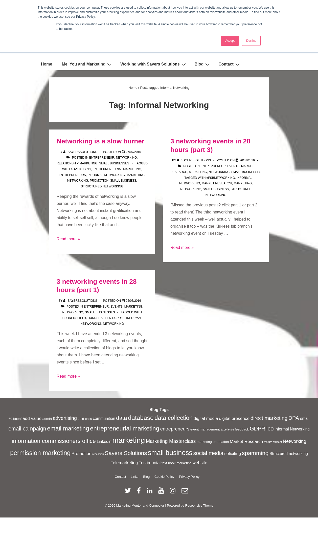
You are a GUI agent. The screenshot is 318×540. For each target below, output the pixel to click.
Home (46, 64)
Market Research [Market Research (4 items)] (246, 441)
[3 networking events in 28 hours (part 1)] (133, 301)
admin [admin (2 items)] (47, 419)
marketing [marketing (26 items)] (128, 440)
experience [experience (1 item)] (227, 429)
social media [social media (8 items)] (208, 453)
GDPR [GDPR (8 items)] (257, 429)
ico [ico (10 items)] (270, 428)
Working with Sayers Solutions (153, 64)
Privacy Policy (189, 477)
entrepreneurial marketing (117, 169)
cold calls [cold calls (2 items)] (85, 419)
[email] (185, 492)
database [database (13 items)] (141, 417)
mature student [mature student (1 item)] (273, 441)
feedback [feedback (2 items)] (242, 429)
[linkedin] (151, 492)
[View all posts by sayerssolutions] (80, 152)
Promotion (99, 180)
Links (134, 477)
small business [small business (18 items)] (170, 453)
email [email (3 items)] (304, 418)
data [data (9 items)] (121, 418)
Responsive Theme (199, 505)
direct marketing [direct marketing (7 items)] (269, 418)
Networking (126, 157)
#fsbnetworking (221, 178)
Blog (203, 64)
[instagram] (174, 492)
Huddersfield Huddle (106, 318)
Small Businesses (114, 163)
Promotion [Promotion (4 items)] (82, 453)
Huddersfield (74, 318)
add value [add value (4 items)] (31, 418)
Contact (229, 64)
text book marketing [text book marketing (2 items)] (177, 463)
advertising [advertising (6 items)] (65, 418)
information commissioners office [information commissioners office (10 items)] (54, 441)
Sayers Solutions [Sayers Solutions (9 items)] (126, 453)
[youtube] (162, 492)
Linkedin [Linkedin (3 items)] (104, 441)
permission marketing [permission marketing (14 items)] (40, 452)
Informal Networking (106, 175)
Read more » (68, 239)
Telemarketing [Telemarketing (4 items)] (124, 462)
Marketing (198, 172)
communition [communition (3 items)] (104, 418)
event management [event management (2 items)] (205, 429)
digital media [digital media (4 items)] (206, 418)
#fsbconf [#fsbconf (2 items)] (15, 419)
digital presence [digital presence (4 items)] (234, 418)
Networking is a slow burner (100, 141)
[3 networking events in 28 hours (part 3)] (247, 160)
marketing (136, 175)
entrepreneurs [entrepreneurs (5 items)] (175, 428)
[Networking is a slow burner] (133, 152)
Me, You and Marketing (87, 64)
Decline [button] (251, 40)
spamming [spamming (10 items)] (255, 453)
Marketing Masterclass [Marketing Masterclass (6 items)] (171, 441)
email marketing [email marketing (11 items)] (68, 428)
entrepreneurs (72, 175)
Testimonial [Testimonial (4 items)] (150, 462)
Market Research (217, 183)
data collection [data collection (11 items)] (173, 418)
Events (233, 166)
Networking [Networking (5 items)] (294, 441)
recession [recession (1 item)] (98, 454)
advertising (81, 169)
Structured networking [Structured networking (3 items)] (288, 453)
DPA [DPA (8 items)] (293, 418)
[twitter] (129, 492)
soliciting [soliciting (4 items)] (232, 453)
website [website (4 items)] (200, 462)
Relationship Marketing (77, 163)
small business (123, 180)
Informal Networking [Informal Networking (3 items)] (292, 429)
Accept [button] (230, 40)
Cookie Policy (164, 477)
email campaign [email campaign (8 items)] (27, 429)
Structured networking (102, 186)
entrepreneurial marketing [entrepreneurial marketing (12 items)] (124, 428)
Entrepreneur (101, 157)
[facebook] (140, 492)
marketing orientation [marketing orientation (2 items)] (213, 442)
